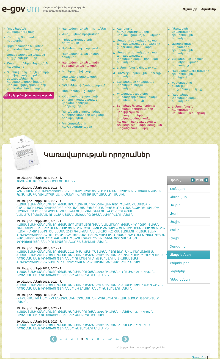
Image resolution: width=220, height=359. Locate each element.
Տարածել (199, 357)
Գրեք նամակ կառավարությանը (21, 30)
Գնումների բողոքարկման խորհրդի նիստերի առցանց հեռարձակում (83, 115)
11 (117, 338)
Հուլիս (175, 238)
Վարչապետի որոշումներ (80, 34)
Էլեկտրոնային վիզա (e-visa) (137, 67)
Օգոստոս (178, 246)
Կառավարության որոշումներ (84, 28)
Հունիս (176, 230)
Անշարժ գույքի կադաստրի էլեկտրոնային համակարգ (182, 48)
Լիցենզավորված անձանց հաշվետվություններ (26, 56)
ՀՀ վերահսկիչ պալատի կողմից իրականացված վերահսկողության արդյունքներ (80, 101)
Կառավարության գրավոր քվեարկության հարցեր (81, 64)
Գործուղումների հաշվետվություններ (77, 125)
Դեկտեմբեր (180, 279)
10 (109, 338)
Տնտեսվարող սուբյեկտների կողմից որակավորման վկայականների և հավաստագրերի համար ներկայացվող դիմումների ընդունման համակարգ (28, 80)
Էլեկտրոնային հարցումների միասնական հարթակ (188, 110)
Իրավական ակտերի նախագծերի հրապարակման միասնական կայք (139, 97)
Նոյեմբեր (177, 271)
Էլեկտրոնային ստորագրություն (30, 95)
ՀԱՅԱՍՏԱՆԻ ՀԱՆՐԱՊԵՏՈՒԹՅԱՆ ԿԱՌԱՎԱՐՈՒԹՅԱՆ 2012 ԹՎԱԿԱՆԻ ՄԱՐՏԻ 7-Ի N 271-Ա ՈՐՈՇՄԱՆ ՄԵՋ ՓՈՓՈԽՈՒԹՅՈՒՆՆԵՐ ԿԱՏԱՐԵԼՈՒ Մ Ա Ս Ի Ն (83, 326)
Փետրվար (178, 197)
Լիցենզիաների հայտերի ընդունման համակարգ (25, 47)
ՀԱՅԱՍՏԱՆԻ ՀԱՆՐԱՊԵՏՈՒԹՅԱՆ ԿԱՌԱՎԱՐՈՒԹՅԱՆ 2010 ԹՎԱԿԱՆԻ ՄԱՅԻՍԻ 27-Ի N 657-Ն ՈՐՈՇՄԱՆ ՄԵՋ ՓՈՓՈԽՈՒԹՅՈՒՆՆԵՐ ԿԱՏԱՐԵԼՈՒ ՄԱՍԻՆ (85, 313)
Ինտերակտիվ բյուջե (77, 71)
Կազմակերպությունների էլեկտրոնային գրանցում (190, 74)
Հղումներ (208, 8)
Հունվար (177, 189)
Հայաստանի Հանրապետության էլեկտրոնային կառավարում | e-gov (43, 10)
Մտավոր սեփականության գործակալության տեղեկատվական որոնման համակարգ (137, 57)
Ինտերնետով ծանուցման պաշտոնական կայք (187, 86)
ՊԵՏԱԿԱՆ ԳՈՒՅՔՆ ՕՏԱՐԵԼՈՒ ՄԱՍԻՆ (45, 181)
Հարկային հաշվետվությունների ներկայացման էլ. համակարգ (138, 32)
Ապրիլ (175, 213)
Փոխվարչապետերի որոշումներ (77, 41)
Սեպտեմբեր (180, 255)
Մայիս (175, 222)
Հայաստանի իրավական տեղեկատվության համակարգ (135, 85)
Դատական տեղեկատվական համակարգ (185, 98)
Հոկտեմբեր (180, 263)
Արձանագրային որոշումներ (82, 48)
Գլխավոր (190, 8)
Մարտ (175, 205)
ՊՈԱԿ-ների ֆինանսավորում (83, 85)
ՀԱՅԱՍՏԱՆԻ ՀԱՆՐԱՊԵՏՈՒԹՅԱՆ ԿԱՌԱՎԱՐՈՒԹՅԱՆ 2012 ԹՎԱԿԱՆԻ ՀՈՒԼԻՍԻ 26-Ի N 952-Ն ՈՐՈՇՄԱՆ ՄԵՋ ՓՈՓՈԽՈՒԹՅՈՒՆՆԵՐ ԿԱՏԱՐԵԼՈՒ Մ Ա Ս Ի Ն (85, 273)
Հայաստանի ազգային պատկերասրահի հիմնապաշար (188, 62)
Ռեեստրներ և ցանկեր (79, 91)
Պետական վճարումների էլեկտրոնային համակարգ (182, 33)
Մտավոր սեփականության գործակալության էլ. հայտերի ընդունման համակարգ (138, 44)
